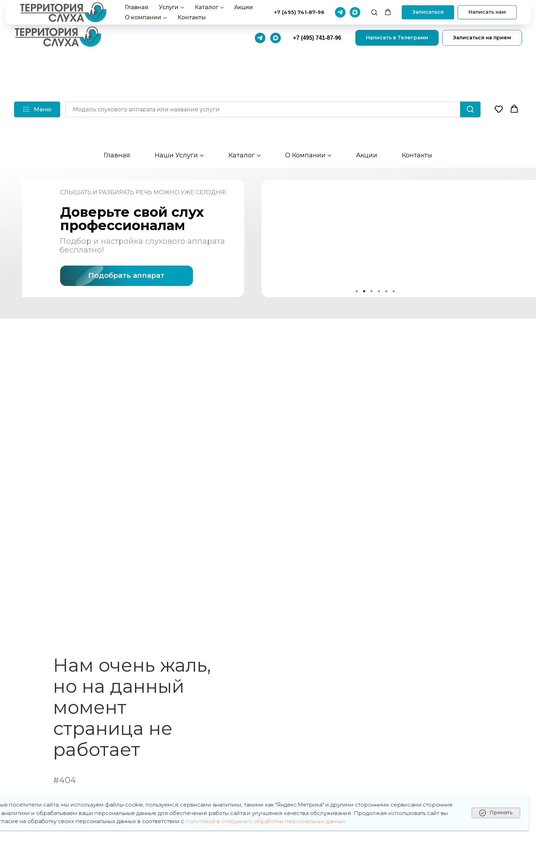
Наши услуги (176, 155)
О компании (305, 155)
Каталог (241, 155)
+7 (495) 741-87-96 (317, 38)
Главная (117, 155)
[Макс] (275, 38)
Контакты (417, 155)
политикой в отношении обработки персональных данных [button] (266, 821)
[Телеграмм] (260, 38)
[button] (499, 109)
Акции (366, 155)
